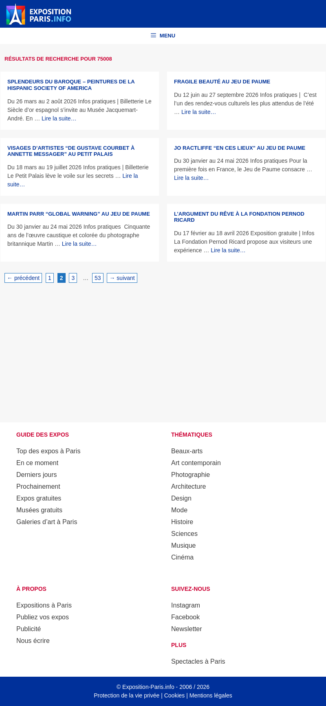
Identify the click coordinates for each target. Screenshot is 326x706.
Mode (179, 510)
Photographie (190, 474)
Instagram (185, 605)
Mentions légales (210, 695)
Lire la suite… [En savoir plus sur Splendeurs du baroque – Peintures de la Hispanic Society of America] (59, 118)
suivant (121, 278)
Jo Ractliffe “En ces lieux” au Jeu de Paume (239, 148)
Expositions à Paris (44, 605)
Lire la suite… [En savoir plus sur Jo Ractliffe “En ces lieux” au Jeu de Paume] (191, 178)
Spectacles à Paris (198, 661)
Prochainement (38, 486)
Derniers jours (36, 474)
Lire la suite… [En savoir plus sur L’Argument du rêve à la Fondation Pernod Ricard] (228, 250)
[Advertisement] (163, 351)
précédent (23, 278)
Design (181, 498)
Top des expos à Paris (48, 451)
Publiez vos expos (42, 617)
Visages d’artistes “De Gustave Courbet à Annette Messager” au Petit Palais (70, 151)
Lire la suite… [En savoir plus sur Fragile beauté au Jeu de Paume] (198, 112)
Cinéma (182, 557)
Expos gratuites (38, 498)
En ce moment (37, 462)
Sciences (184, 533)
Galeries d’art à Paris (46, 521)
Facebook (185, 617)
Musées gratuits (39, 510)
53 (99, 277)
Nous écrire (33, 640)
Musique (183, 545)
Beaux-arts (187, 451)
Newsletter (186, 628)
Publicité (28, 628)
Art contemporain (196, 462)
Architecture (188, 486)
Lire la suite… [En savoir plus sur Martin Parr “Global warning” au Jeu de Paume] (79, 243)
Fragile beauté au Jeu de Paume (222, 82)
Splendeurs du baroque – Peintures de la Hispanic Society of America (70, 85)
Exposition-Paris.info (148, 687)
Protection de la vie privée (126, 695)
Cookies (174, 695)
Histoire (182, 521)
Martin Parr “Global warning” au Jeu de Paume (78, 214)
